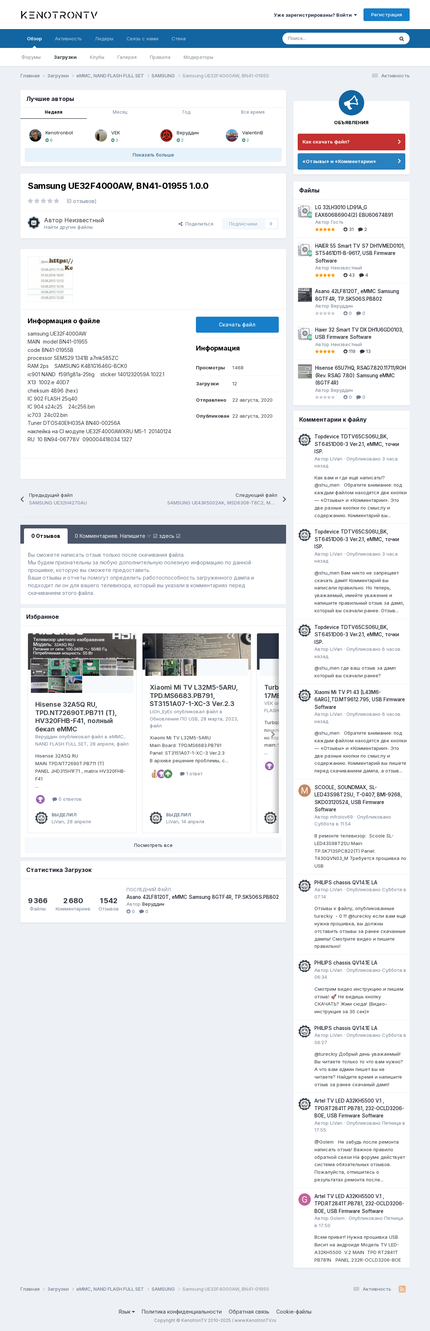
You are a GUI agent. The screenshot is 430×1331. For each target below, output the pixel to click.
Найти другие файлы (68, 227)
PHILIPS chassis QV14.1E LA (345, 882)
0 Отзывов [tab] (45, 536)
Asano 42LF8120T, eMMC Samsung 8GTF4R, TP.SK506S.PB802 (202, 897)
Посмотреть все (153, 845)
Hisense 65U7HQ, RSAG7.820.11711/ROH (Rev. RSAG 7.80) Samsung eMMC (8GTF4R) (360, 375)
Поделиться (195, 224)
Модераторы (198, 57)
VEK (115, 132)
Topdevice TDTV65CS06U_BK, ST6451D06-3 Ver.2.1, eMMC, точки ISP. (356, 444)
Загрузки (65, 57)
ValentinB (252, 132)
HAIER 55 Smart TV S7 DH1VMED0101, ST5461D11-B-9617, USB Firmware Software (360, 253)
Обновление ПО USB (174, 719)
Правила (160, 57)
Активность (68, 38)
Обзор (34, 42)
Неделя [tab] (54, 112)
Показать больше (153, 155)
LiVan (58, 821)
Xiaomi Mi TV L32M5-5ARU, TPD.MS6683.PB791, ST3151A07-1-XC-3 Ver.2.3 (194, 695)
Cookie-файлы (294, 1311)
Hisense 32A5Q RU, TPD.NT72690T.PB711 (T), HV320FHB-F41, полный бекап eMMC (76, 717)
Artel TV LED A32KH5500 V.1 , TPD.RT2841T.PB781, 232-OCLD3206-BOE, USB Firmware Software (359, 1108)
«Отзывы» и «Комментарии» (339, 161)
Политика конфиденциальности (182, 1311)
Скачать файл (237, 324)
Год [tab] (186, 112)
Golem (337, 1218)
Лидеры (104, 38)
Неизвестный (84, 220)
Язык (126, 1311)
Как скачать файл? (326, 142)
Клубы (97, 57)
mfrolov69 (341, 817)
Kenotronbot (59, 132)
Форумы (31, 57)
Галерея (127, 57)
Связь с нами (142, 38)
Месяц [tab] (120, 112)
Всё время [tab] (253, 112)
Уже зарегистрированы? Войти (315, 15)
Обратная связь (249, 1311)
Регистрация (386, 14)
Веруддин (188, 132)
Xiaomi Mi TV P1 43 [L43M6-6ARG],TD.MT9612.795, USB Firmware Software (359, 699)
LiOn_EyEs (161, 711)
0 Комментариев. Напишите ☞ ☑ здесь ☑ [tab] (128, 536)
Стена (179, 38)
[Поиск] (320, 38)
